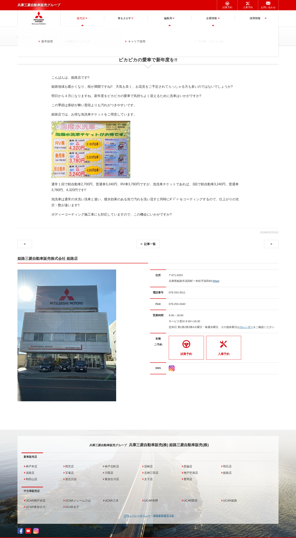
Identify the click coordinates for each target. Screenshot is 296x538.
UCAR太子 (72, 507)
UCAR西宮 (191, 500)
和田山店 (31, 479)
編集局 (168, 18)
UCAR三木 (112, 500)
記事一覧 (150, 244)
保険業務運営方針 (163, 515)
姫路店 (227, 472)
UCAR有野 (151, 500)
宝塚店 (69, 472)
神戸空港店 (191, 472)
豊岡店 (188, 479)
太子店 (148, 479)
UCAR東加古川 (35, 507)
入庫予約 (248, 7)
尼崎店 (148, 466)
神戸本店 (31, 466)
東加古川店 (112, 479)
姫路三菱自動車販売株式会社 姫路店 (47, 259)
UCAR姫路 (230, 500)
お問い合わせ (268, 7)
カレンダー (246, 327)
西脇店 (188, 466)
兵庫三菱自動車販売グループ (38, 5)
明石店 (227, 466)
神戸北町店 (112, 466)
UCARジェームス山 (78, 500)
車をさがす (124, 18)
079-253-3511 (177, 292)
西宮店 (69, 466)
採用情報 (255, 18)
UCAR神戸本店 (35, 500)
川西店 (109, 472)
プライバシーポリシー (137, 515)
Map (216, 280)
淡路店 (30, 472)
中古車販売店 (32, 490)
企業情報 (211, 18)
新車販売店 (30, 456)
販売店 (81, 18)
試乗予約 (227, 7)
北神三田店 (151, 472)
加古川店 (71, 479)
